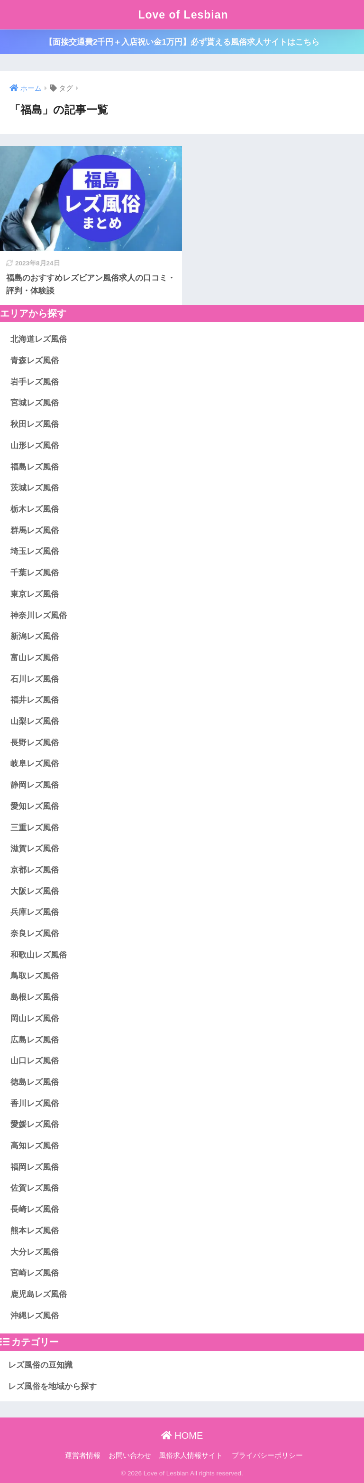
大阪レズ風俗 (34, 891)
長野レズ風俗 (34, 742)
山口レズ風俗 (34, 1060)
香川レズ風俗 (34, 1103)
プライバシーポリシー (267, 1455)
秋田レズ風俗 (34, 424)
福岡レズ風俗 (34, 1167)
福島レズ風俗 (34, 466)
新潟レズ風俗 (34, 636)
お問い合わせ (130, 1455)
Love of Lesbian (183, 15)
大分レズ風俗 (34, 1252)
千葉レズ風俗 (34, 572)
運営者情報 (82, 1455)
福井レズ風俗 (34, 699)
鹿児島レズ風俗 (38, 1294)
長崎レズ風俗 (34, 1209)
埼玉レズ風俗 (34, 551)
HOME (182, 1435)
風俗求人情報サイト (191, 1455)
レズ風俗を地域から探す (52, 1386)
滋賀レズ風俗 (34, 848)
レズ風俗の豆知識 (40, 1365)
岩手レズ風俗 (34, 381)
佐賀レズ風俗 (34, 1187)
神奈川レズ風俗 (38, 615)
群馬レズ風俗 (34, 530)
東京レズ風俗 (34, 594)
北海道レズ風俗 (38, 339)
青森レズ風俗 (34, 360)
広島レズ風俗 (34, 1039)
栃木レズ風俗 (34, 509)
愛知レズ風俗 (34, 806)
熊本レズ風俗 (34, 1230)
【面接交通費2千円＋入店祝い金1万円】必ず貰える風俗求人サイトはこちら (182, 42)
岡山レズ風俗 (34, 1018)
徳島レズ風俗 (34, 1082)
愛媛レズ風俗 (34, 1124)
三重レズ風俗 (34, 827)
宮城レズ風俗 (34, 402)
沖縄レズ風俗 (34, 1315)
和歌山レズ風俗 (38, 954)
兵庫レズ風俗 (34, 912)
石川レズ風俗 (34, 679)
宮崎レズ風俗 (34, 1272)
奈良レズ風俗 (34, 933)
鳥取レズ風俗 (34, 975)
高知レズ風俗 (34, 1145)
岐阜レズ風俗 (34, 763)
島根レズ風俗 (34, 997)
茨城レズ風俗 (34, 487)
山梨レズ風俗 (34, 721)
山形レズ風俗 (34, 445)
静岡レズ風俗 (34, 784)
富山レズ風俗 (34, 657)
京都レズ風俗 (34, 869)
